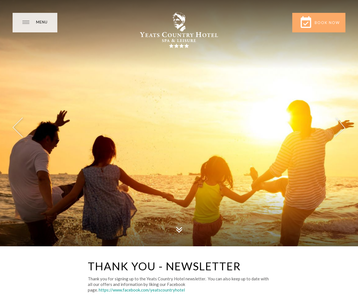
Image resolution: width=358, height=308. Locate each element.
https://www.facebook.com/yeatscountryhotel (142, 289)
